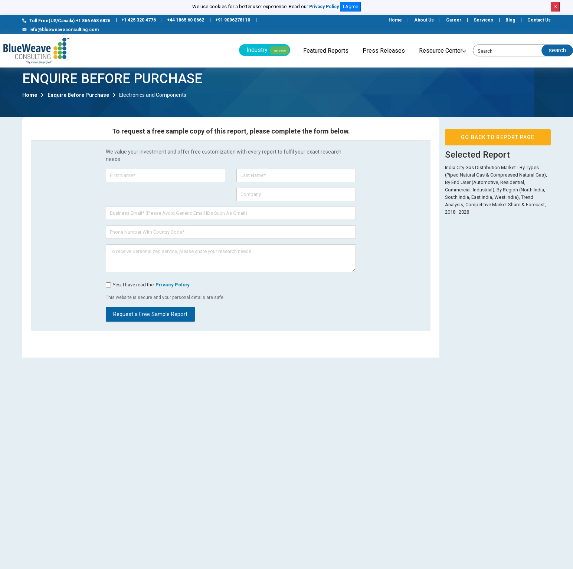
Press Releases (384, 50)
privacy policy (172, 287)
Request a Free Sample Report (150, 317)
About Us (424, 20)
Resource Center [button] (440, 50)
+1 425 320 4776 (138, 20)
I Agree (350, 6)
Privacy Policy (324, 6)
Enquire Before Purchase (78, 98)
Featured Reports (325, 50)
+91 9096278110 (232, 20)
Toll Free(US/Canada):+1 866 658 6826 (66, 20)
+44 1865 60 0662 (185, 20)
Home (395, 20)
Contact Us (539, 20)
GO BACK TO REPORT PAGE (497, 140)
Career (453, 20)
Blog (510, 20)
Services (483, 20)
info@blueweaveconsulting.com (60, 29)
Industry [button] (267, 50)
